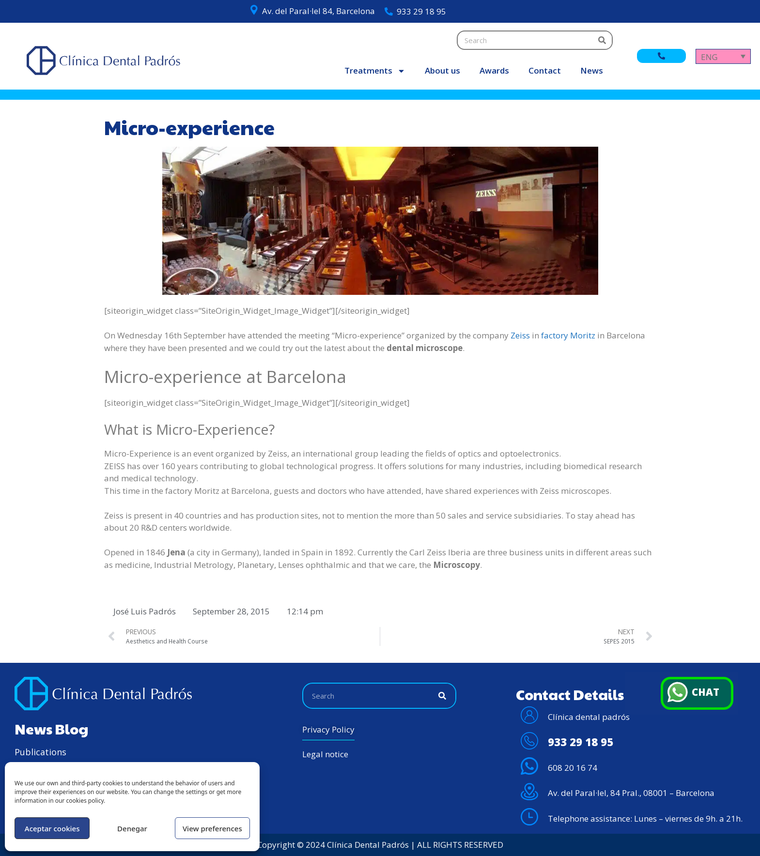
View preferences (212, 828)
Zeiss (520, 335)
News (591, 70)
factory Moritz (568, 335)
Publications (40, 752)
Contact (544, 70)
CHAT (706, 692)
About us (442, 70)
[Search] (602, 40)
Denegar (132, 828)
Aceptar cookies (52, 828)
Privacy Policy (328, 729)
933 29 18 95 (421, 11)
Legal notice (325, 754)
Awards (494, 70)
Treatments (374, 71)
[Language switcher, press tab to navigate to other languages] (723, 56)
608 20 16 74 (572, 767)
